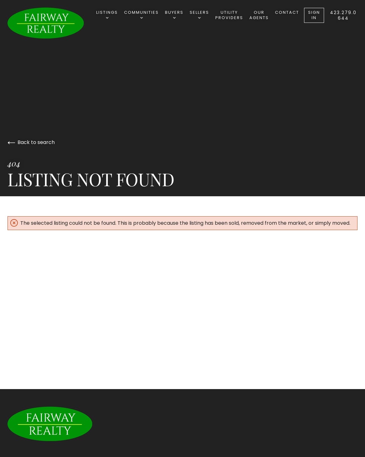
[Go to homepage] (52, 23)
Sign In (314, 15)
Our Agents (259, 15)
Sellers (199, 14)
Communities (141, 14)
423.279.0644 (343, 15)
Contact (287, 12)
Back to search (31, 142)
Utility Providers (229, 15)
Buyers (174, 14)
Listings (107, 14)
